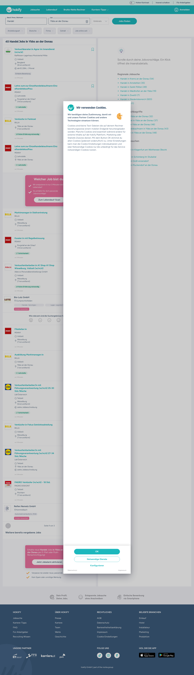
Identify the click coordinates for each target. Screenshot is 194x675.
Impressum (122, 570)
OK (97, 551)
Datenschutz (72, 570)
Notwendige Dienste (97, 559)
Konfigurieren (97, 565)
